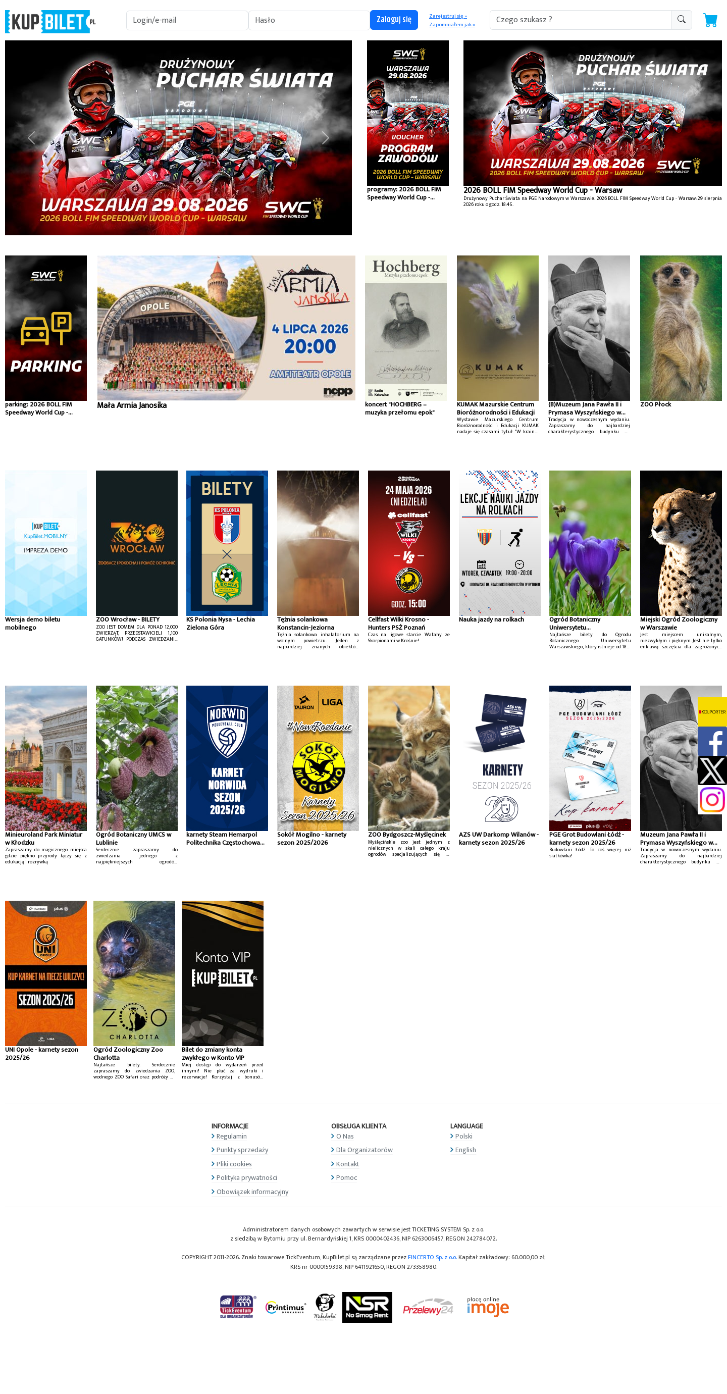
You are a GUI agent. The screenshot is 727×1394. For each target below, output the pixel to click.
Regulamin (232, 1136)
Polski (464, 1136)
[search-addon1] (580, 20)
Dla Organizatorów (364, 1150)
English (465, 1150)
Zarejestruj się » (448, 16)
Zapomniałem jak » (452, 24)
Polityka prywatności (247, 1177)
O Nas (345, 1136)
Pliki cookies (234, 1164)
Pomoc (346, 1177)
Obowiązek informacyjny (252, 1192)
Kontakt (347, 1164)
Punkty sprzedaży (242, 1150)
